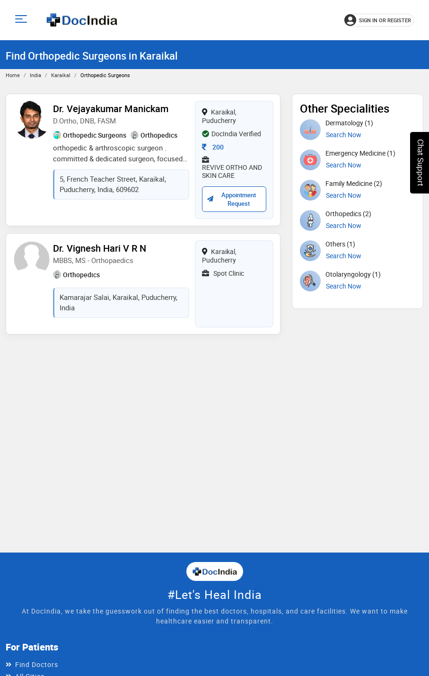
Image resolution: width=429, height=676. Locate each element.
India (35, 75)
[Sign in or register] (379, 20)
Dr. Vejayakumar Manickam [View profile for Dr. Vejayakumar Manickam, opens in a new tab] (110, 108)
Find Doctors (36, 664)
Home (13, 75)
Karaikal (60, 75)
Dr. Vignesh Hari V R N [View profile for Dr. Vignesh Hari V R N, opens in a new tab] (99, 248)
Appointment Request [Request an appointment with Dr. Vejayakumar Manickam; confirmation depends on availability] (231, 199)
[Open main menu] (22, 20)
